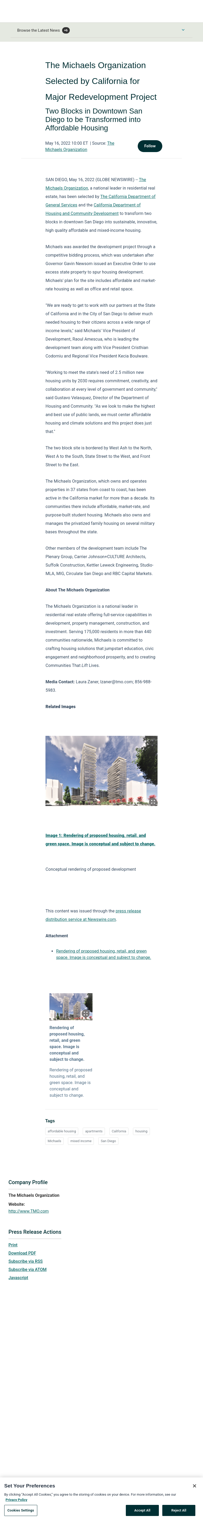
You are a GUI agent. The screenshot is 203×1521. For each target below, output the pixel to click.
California (119, 1131)
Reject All (178, 1513)
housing (141, 1131)
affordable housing (62, 1131)
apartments (94, 1131)
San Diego (108, 1141)
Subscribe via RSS (25, 1261)
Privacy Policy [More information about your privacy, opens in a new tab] (16, 1502)
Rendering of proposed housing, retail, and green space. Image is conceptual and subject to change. (67, 1043)
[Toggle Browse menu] (183, 30)
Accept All (142, 1513)
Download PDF (22, 1253)
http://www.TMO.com (28, 1211)
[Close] (194, 1488)
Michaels (54, 1141)
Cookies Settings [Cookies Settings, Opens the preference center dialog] (20, 1513)
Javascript (18, 1277)
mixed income (80, 1141)
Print (12, 1244)
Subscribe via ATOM (27, 1269)
